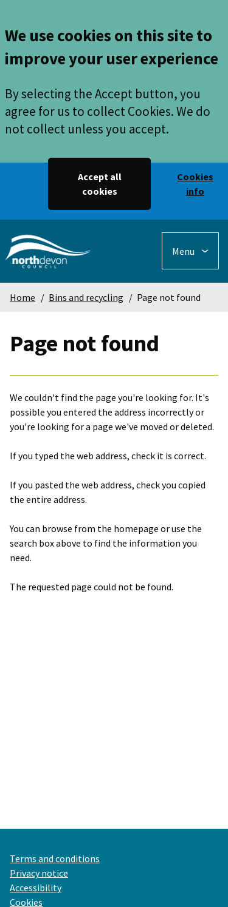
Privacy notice (39, 873)
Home (22, 297)
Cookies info (195, 183)
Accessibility (35, 888)
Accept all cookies (100, 183)
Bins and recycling (86, 297)
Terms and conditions (55, 858)
